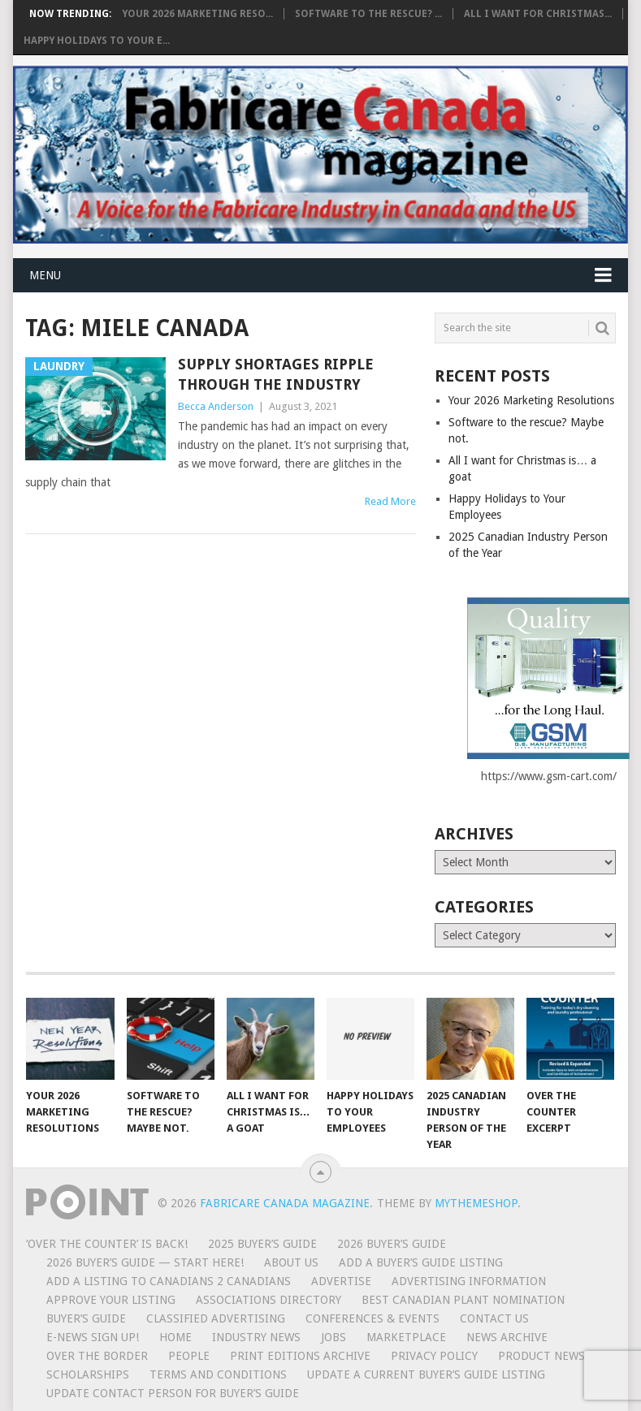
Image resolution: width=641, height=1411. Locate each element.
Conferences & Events (372, 1318)
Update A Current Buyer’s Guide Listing (426, 1374)
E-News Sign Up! (92, 1337)
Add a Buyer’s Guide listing (421, 1262)
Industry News (256, 1337)
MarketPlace (406, 1337)
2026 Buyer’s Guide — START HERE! (145, 1262)
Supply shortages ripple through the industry (276, 374)
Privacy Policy (434, 1355)
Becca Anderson (215, 406)
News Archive (507, 1337)
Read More (390, 501)
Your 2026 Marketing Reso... (197, 13)
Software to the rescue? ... (368, 13)
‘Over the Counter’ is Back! (107, 1243)
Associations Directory (268, 1299)
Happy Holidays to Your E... (97, 40)
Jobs (333, 1337)
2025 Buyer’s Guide (262, 1243)
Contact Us (494, 1318)
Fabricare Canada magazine (285, 1203)
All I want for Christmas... (538, 13)
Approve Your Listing (110, 1299)
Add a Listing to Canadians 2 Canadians (168, 1281)
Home (175, 1337)
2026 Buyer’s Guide (391, 1243)
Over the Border (97, 1355)
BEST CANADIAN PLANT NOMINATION (463, 1299)
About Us (291, 1262)
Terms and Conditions (218, 1374)
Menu (45, 275)
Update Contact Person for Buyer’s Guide (172, 1393)
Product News (541, 1355)
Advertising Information (469, 1281)
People (189, 1355)
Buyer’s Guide (86, 1318)
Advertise (341, 1281)
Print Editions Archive (300, 1355)
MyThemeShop (476, 1203)
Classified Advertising (215, 1318)
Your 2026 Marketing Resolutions (531, 400)
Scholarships (87, 1374)
